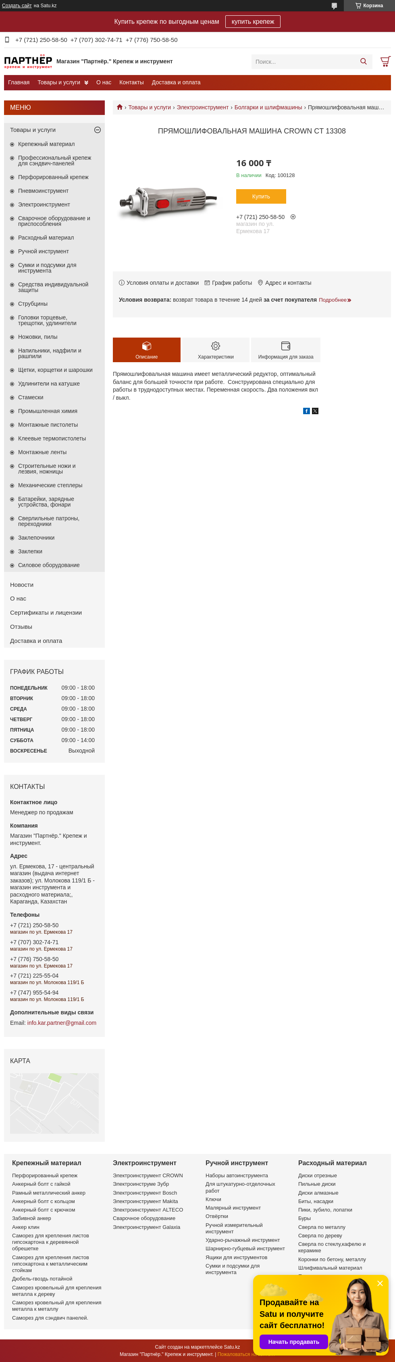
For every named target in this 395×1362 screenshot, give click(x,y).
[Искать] (363, 61)
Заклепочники (36, 537)
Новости (21, 584)
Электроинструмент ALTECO (148, 1210)
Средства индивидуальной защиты (53, 287)
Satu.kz (232, 1347)
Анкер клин (26, 1227)
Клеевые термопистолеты (52, 438)
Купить (261, 196)
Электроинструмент (203, 107)
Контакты (131, 82)
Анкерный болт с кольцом (43, 1201)
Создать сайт (17, 5)
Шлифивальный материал (330, 1268)
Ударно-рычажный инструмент (243, 1240)
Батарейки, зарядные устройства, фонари (46, 502)
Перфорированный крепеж (53, 177)
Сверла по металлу (321, 1227)
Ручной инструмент (43, 251)
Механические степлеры (50, 485)
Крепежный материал (46, 144)
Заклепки (30, 551)
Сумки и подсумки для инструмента (47, 268)
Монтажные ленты (42, 452)
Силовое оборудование (49, 565)
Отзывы (21, 626)
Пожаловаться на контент (246, 1354)
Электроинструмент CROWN (148, 1175)
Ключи (213, 1199)
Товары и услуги (58, 82)
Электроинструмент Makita (145, 1201)
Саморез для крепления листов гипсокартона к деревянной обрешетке (50, 1242)
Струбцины (33, 303)
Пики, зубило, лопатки (325, 1210)
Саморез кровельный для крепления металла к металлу (56, 1305)
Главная (18, 82)
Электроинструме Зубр (141, 1184)
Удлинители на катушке (49, 383)
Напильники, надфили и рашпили (49, 353)
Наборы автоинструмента (237, 1175)
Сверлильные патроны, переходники (48, 521)
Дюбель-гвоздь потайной (42, 1279)
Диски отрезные (317, 1175)
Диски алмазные (318, 1193)
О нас (103, 82)
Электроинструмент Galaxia (146, 1227)
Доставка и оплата (176, 82)
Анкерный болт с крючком (43, 1210)
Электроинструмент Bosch (145, 1193)
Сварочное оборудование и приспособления (54, 221)
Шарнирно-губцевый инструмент (245, 1248)
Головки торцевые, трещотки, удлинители (47, 320)
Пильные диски (317, 1184)
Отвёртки (217, 1216)
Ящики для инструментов (236, 1257)
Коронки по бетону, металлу (332, 1259)
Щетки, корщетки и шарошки (55, 370)
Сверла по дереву (320, 1236)
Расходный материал (46, 237)
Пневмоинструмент (43, 191)
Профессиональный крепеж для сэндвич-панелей (54, 160)
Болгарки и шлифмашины (268, 107)
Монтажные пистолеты (48, 424)
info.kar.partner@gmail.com (61, 1023)
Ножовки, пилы (38, 337)
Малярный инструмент (233, 1208)
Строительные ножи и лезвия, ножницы (47, 469)
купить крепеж (253, 21)
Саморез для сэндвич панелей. (50, 1318)
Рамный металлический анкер (48, 1193)
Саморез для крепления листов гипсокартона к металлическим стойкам (50, 1264)
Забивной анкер (31, 1218)
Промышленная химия (47, 411)
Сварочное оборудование (144, 1218)
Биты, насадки (315, 1201)
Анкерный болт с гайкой (41, 1184)
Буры (304, 1218)
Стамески (31, 397)
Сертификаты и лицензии (46, 612)
